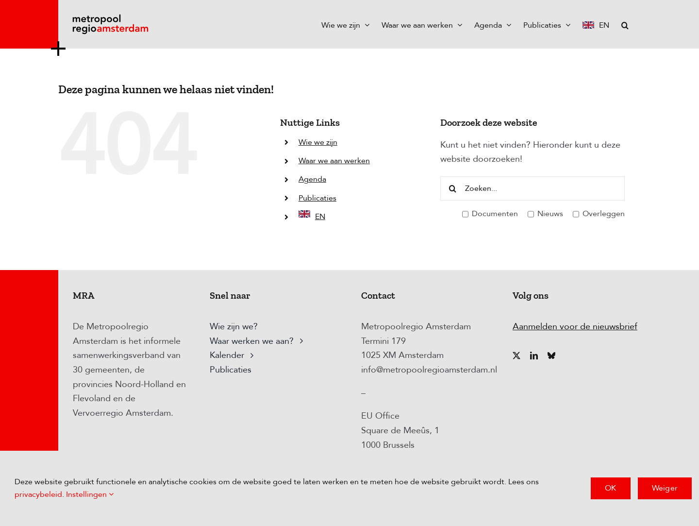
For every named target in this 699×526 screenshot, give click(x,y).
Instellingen (90, 494)
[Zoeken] (452, 188)
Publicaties (317, 198)
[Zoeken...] (532, 188)
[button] (625, 24)
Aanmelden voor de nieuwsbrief (575, 327)
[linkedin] (534, 355)
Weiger (665, 488)
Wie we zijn (318, 142)
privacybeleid (38, 494)
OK (610, 488)
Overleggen (599, 214)
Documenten (490, 214)
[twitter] (516, 355)
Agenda (312, 179)
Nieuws (545, 214)
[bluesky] (551, 355)
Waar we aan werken (334, 160)
